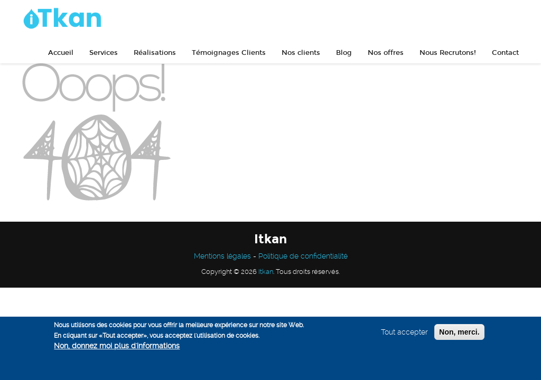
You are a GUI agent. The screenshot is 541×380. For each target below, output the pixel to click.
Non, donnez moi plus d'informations (117, 345)
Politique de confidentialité (303, 256)
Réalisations (155, 53)
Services (103, 53)
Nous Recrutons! (447, 53)
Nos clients (301, 53)
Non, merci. (459, 332)
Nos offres (386, 53)
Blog (344, 53)
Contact (505, 53)
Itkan (265, 272)
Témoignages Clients (229, 53)
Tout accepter (404, 332)
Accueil (60, 53)
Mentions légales (222, 256)
